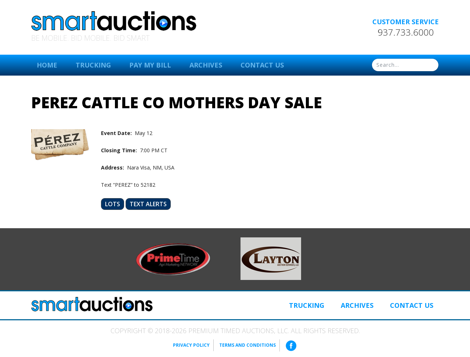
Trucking (93, 65)
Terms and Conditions (247, 345)
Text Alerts (148, 204)
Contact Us (262, 65)
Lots (112, 204)
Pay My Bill (150, 65)
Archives (205, 65)
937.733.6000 (406, 32)
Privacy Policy (191, 345)
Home (47, 65)
